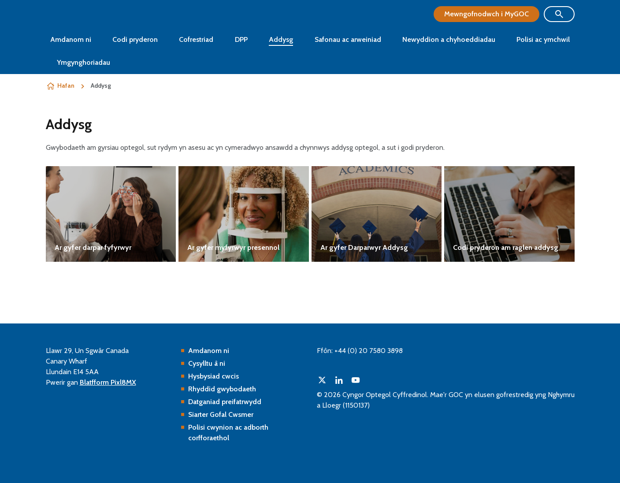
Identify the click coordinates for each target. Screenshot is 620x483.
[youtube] (355, 380)
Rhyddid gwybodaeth (222, 389)
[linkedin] (339, 380)
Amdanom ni (70, 39)
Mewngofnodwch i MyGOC (486, 14)
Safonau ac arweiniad (348, 39)
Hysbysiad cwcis (213, 376)
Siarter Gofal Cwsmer (220, 414)
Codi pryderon (135, 39)
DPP (241, 39)
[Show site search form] (559, 14)
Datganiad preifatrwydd (224, 402)
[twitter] (322, 380)
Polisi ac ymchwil (543, 39)
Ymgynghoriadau (83, 62)
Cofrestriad (196, 39)
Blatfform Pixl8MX (108, 382)
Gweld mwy (111, 214)
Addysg (281, 39)
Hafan (65, 85)
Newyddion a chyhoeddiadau (448, 39)
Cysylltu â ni (206, 363)
